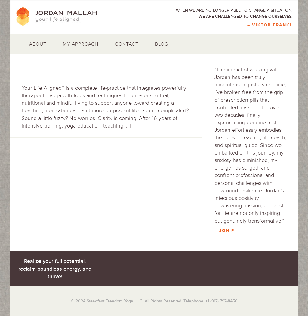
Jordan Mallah (61, 16)
